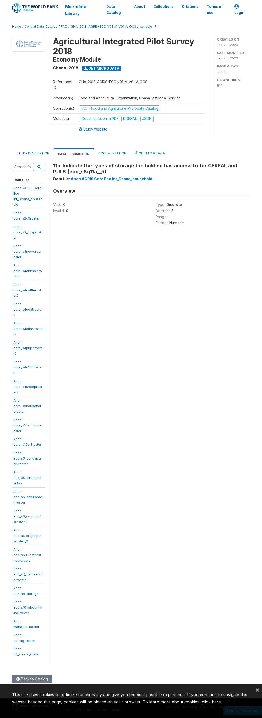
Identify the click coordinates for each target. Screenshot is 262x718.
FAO (64, 26)
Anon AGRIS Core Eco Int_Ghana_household (111, 179)
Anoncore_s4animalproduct (27, 270)
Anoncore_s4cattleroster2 (27, 290)
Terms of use (215, 9)
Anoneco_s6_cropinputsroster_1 (27, 516)
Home (16, 26)
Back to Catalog (32, 679)
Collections (163, 7)
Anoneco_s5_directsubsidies (27, 477)
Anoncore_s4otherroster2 (28, 328)
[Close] (257, 689)
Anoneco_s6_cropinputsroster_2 (27, 535)
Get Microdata (101, 68)
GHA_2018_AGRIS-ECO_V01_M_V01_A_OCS (103, 26)
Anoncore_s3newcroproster (27, 251)
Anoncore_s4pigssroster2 (28, 347)
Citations (190, 7)
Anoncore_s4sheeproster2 (27, 386)
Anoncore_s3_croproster (27, 232)
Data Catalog (113, 9)
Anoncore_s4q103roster (27, 367)
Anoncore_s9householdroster (27, 405)
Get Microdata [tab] (150, 153)
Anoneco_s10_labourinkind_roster (27, 607)
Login (239, 9)
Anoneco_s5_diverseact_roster (27, 497)
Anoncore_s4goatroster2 (28, 309)
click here (211, 701)
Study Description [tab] (32, 153)
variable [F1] (149, 26)
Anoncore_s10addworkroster (28, 425)
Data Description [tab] (74, 154)
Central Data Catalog (41, 26)
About (139, 7)
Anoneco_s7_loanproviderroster (28, 574)
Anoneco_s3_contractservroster (27, 458)
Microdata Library (75, 10)
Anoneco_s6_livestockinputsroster (27, 554)
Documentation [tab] (112, 153)
